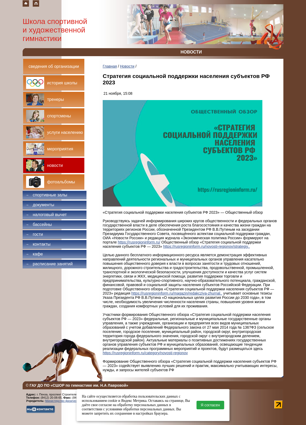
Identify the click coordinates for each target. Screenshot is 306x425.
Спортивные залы (46, 195)
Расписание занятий (49, 264)
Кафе (34, 254)
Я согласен (210, 405)
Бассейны (38, 224)
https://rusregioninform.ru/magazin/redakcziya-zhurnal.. (176, 293)
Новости (127, 66)
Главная (110, 66)
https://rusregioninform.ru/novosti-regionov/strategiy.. (206, 246)
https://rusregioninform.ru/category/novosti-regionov (145, 353)
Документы (39, 205)
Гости (34, 234)
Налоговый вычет (46, 214)
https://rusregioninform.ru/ (139, 242)
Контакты (38, 244)
